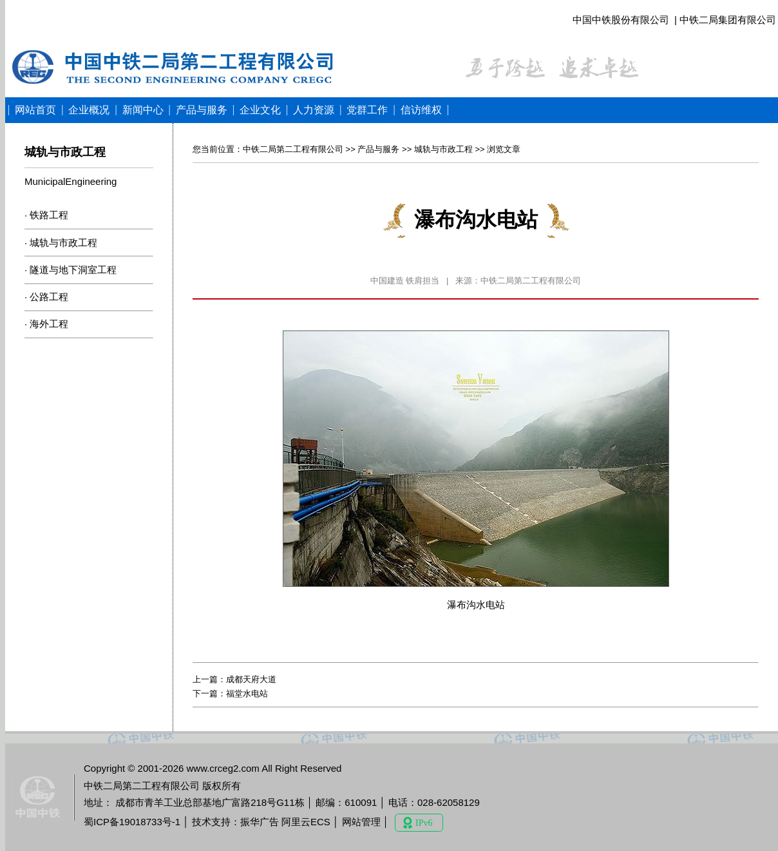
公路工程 (49, 296)
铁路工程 (49, 214)
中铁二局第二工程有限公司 (293, 149)
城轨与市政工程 (63, 242)
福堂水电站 (247, 693)
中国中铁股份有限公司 (621, 19)
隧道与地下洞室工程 (73, 269)
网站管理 (361, 821)
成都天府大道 (251, 679)
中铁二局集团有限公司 (727, 19)
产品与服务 (378, 149)
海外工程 (49, 323)
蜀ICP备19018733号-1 (132, 821)
